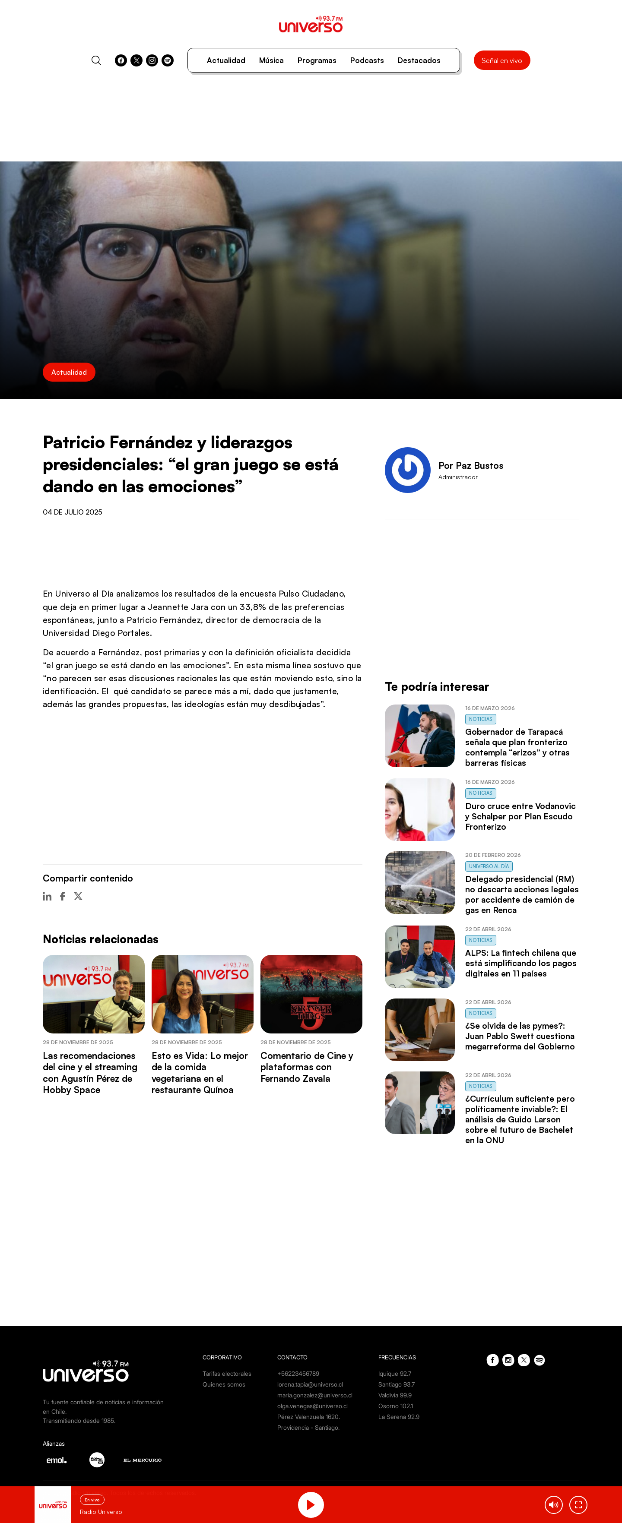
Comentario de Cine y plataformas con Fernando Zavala (306, 1067)
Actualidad (226, 60)
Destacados (419, 60)
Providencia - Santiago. (308, 1427)
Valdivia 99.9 (395, 1395)
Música (271, 60)
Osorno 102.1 (395, 1405)
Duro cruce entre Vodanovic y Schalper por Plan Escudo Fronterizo (520, 816)
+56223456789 (298, 1373)
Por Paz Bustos (470, 465)
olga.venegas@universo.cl (312, 1405)
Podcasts (367, 60)
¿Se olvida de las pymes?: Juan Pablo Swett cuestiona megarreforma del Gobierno (520, 1036)
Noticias (480, 719)
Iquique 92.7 (394, 1373)
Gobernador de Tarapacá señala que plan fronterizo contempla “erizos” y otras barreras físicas (517, 747)
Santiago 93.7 (396, 1384)
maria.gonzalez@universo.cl (314, 1395)
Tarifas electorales (227, 1373)
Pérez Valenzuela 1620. (308, 1416)
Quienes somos (224, 1384)
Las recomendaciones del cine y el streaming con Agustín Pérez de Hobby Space (90, 1072)
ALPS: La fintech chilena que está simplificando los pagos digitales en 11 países (521, 963)
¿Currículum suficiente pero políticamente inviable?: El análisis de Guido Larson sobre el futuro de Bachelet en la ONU (520, 1119)
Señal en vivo (502, 60)
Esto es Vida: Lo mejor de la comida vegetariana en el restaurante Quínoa (200, 1072)
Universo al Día (489, 866)
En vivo (92, 1499)
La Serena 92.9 (398, 1416)
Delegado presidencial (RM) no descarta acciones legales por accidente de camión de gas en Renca (522, 894)
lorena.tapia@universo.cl (310, 1384)
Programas (317, 60)
